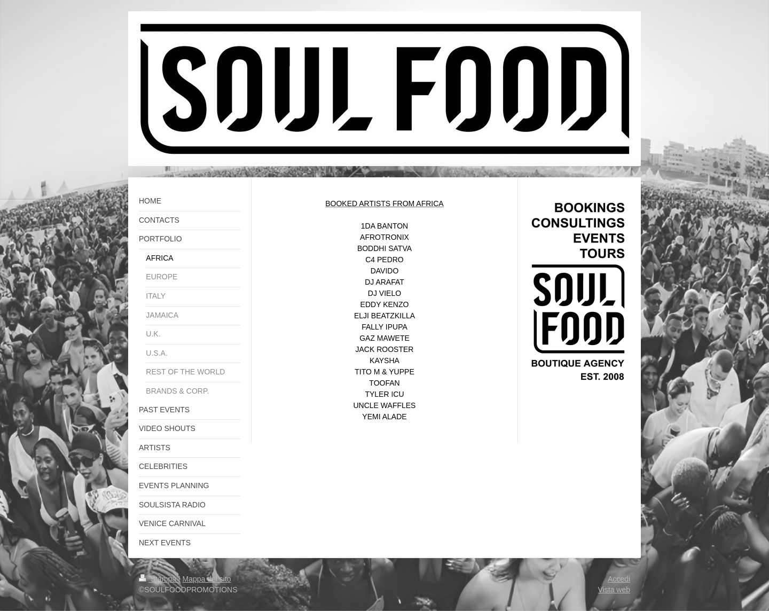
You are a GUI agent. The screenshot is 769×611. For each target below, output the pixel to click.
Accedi (619, 579)
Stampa (158, 579)
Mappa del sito (207, 579)
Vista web (614, 589)
